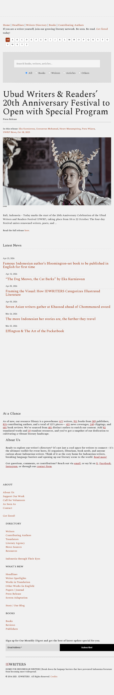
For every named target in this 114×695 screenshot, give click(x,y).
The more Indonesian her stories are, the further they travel (51, 319)
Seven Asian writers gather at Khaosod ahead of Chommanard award (58, 306)
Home (6, 25)
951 (75, 421)
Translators (12, 539)
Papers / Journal (15, 590)
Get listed (102, 29)
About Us (8, 492)
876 (5, 424)
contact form (44, 466)
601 (5, 427)
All (7, 39)
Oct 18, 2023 (24, 132)
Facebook (105, 463)
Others (83, 73)
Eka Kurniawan (27, 128)
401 (50, 427)
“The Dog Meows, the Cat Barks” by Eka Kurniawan (45, 279)
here (27, 230)
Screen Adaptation (16, 598)
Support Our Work (13, 496)
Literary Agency (15, 543)
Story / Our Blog (15, 605)
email (77, 463)
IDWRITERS (57, 6)
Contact (7, 508)
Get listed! (9, 516)
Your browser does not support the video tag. (57, 373)
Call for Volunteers (14, 500)
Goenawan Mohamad (47, 128)
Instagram (11, 466)
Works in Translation (18, 582)
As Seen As (9, 504)
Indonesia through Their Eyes (23, 559)
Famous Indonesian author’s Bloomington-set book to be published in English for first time (55, 265)
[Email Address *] (33, 647)
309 (94, 421)
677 (61, 421)
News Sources (14, 547)
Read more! (100, 457)
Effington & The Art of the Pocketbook (35, 331)
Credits (53, 676)
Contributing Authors (71, 25)
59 (29, 431)
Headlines (18, 25)
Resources (11, 551)
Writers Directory (36, 25)
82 (104, 427)
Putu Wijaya (88, 128)
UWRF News (9, 132)
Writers (54, 73)
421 (68, 424)
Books (52, 25)
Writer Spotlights (16, 578)
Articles (69, 73)
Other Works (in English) (20, 586)
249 (92, 424)
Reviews (10, 625)
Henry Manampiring (70, 128)
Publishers (12, 629)
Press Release (13, 594)
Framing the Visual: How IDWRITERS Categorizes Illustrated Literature (53, 293)
